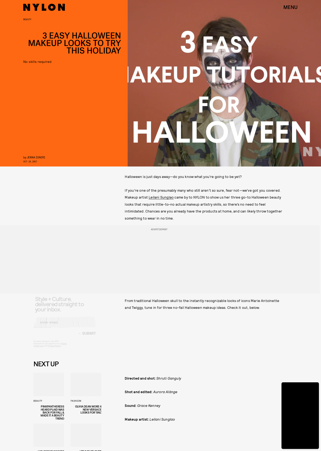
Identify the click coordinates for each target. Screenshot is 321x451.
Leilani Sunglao (161, 197)
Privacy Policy (54, 349)
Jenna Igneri (36, 157)
